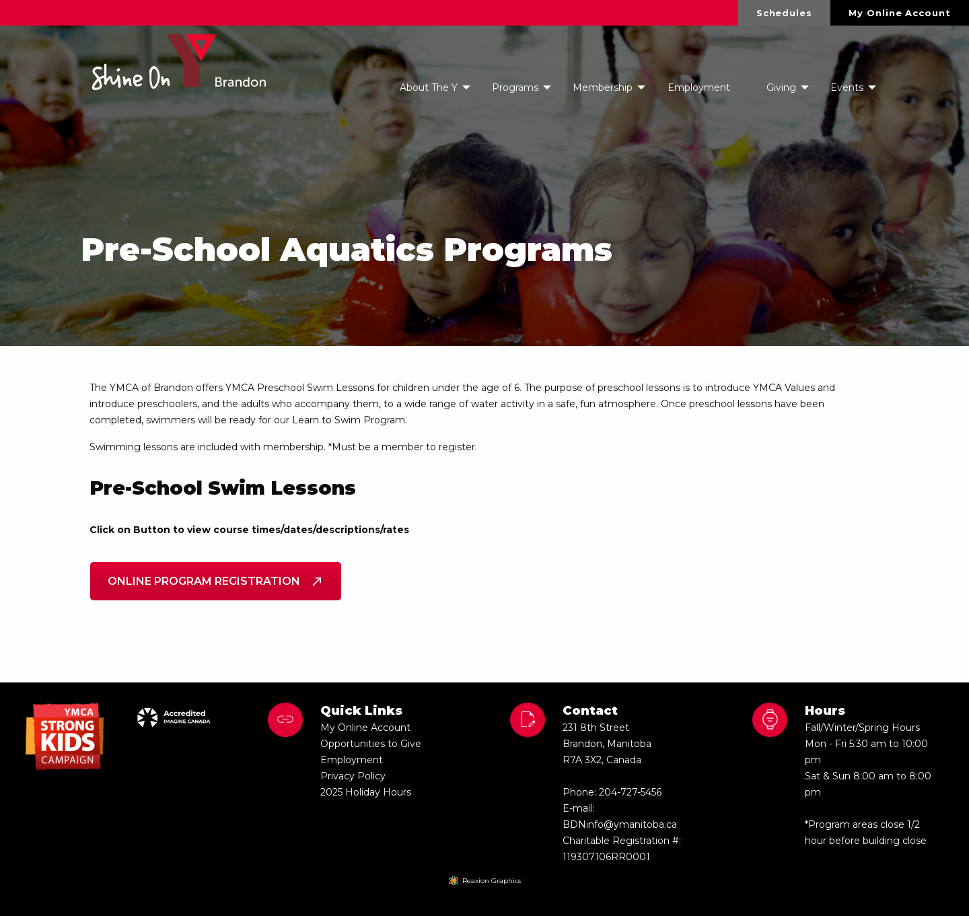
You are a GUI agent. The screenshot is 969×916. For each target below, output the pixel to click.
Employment (699, 87)
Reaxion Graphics (491, 880)
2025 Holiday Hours (365, 792)
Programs (515, 87)
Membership (603, 87)
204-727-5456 (630, 792)
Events (846, 87)
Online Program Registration (216, 581)
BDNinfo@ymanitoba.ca (620, 824)
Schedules (784, 12)
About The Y (429, 87)
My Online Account (899, 12)
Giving (781, 87)
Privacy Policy (353, 776)
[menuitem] (784, 13)
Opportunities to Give (370, 744)
